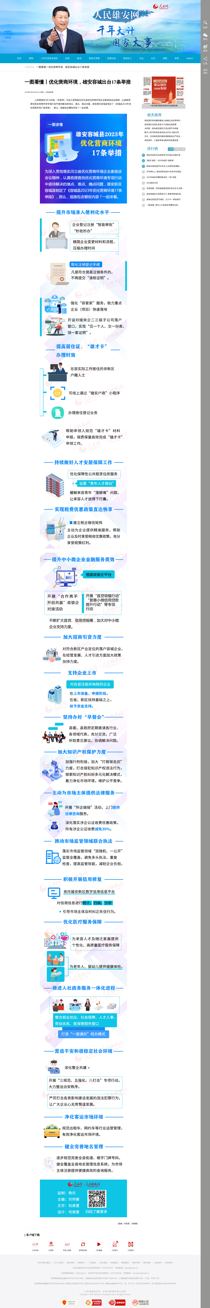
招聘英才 (81, 1263)
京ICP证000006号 (143, 1284)
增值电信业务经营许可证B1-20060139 (101, 1278)
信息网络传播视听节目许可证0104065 (49, 1284)
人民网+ (51, 1245)
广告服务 (92, 1263)
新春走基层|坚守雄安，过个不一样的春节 (164, 199)
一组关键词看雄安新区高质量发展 (164, 106)
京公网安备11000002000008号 (164, 1284)
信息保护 (158, 1263)
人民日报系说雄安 (49, 58)
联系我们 (169, 1263)
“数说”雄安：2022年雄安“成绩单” (160, 161)
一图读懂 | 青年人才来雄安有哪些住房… (163, 205)
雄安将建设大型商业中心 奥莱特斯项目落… (165, 194)
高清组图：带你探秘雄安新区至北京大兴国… (165, 188)
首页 (19, 58)
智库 (177, 58)
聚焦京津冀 (94, 58)
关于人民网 (58, 1263)
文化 (141, 58)
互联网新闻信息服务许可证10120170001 (67, 1278)
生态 (153, 58)
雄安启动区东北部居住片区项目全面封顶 (163, 155)
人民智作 (130, 1245)
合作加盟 (103, 1263)
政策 (67, 58)
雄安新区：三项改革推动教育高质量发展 (161, 140)
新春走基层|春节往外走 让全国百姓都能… (164, 166)
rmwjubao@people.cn (141, 1273)
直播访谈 (111, 58)
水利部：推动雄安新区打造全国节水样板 (161, 128)
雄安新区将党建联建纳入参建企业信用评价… (163, 121)
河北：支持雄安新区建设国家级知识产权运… (163, 136)
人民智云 (114, 1245)
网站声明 (136, 1263)
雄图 (165, 58)
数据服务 (125, 1263)
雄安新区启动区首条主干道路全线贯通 (160, 125)
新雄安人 (127, 58)
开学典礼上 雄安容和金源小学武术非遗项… (165, 172)
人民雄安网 (49, 92)
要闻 (31, 58)
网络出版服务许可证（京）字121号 (120, 1284)
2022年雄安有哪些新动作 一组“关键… (162, 177)
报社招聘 (70, 1263)
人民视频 (99, 1245)
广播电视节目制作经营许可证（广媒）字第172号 (139, 1278)
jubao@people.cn (131, 1268)
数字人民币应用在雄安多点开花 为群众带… (163, 132)
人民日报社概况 (43, 1263)
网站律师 (147, 1263)
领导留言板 (83, 1245)
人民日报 (35, 1245)
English (189, 58)
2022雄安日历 (152, 183)
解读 (79, 58)
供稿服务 (114, 1263)
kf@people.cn (81, 1273)
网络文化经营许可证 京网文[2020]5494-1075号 (85, 1284)
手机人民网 (67, 1245)
